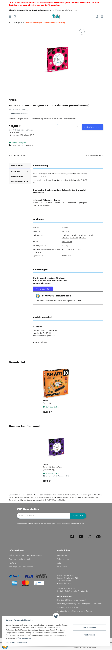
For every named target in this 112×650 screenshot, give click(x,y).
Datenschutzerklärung (26, 638)
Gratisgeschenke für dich (19, 559)
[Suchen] (15, 17)
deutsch (65, 231)
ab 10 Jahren (67, 242)
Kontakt (12, 563)
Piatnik (65, 227)
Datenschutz (22, 643)
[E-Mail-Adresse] (43, 516)
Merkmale (19, 171)
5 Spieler (91, 235)
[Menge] (69, 127)
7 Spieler (74, 238)
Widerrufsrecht (64, 559)
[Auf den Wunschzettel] (82, 31)
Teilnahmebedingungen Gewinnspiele (25, 555)
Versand (29, 130)
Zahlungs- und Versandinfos (21, 567)
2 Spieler (65, 235)
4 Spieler (82, 235)
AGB (59, 563)
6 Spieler (65, 238)
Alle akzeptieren (89, 627)
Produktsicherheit (20, 182)
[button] (97, 17)
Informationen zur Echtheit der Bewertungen (84, 647)
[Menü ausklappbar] (10, 17)
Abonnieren (78, 515)
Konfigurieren (89, 635)
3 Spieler (74, 235)
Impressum (10, 643)
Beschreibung (19, 165)
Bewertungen (19, 176)
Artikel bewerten (43, 289)
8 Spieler (82, 238)
